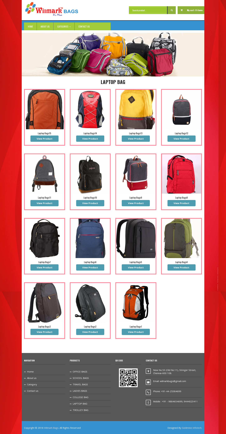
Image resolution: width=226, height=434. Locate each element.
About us (45, 26)
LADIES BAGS (80, 390)
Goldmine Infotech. (192, 427)
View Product (44, 138)
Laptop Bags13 (135, 133)
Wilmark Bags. (51, 427)
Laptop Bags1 (136, 326)
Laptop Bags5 (136, 262)
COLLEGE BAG (80, 397)
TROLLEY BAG (80, 410)
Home (30, 26)
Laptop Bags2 (90, 326)
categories (64, 26)
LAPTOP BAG (80, 403)
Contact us (84, 26)
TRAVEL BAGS (80, 384)
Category (32, 384)
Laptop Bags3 (44, 326)
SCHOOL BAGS (81, 378)
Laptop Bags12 (181, 133)
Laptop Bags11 (44, 197)
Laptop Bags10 (90, 197)
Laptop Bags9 (136, 197)
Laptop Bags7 (44, 262)
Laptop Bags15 (44, 133)
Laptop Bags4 (181, 262)
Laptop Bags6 (90, 262)
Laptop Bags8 (181, 197)
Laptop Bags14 (90, 133)
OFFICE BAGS (80, 371)
